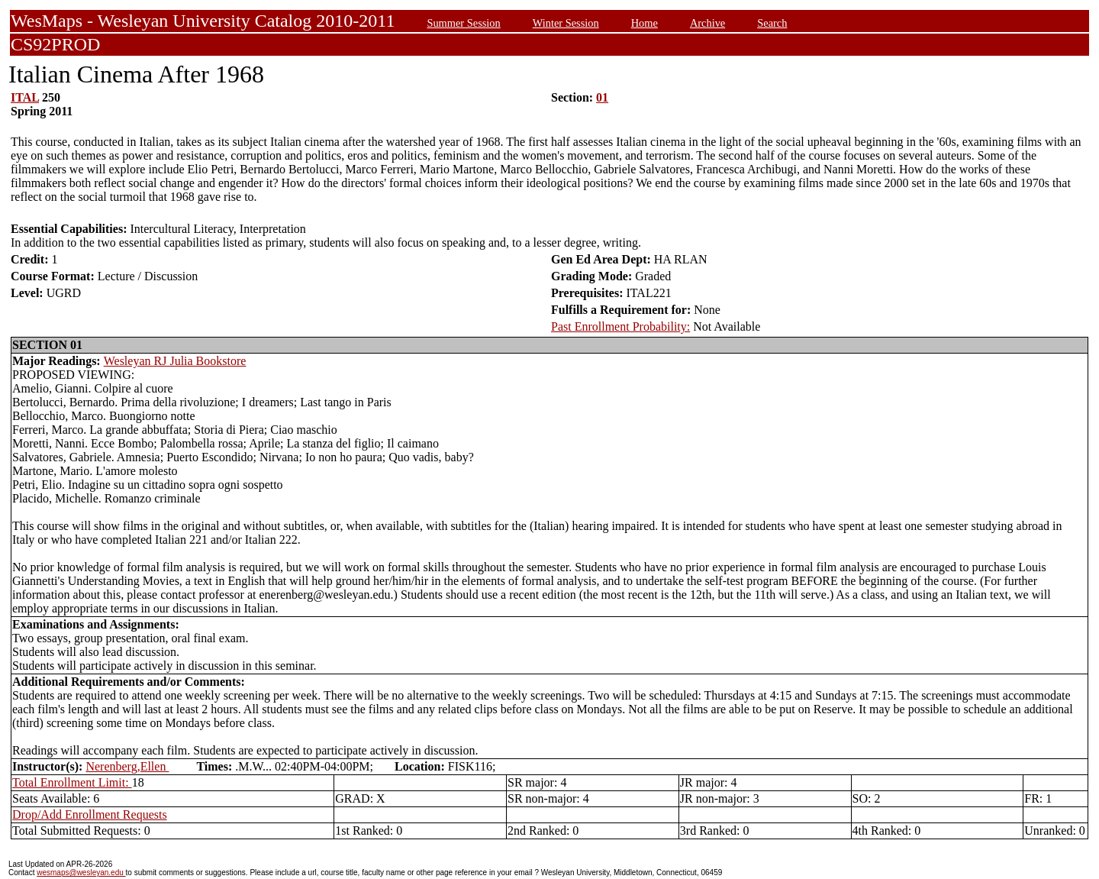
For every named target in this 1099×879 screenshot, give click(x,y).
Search (772, 23)
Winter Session (566, 23)
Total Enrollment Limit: (72, 782)
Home (644, 23)
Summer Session (463, 23)
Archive (707, 23)
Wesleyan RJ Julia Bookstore (175, 360)
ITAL (25, 97)
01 (602, 97)
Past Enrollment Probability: (620, 326)
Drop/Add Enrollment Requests (89, 814)
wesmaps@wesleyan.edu (81, 872)
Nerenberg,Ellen (127, 766)
